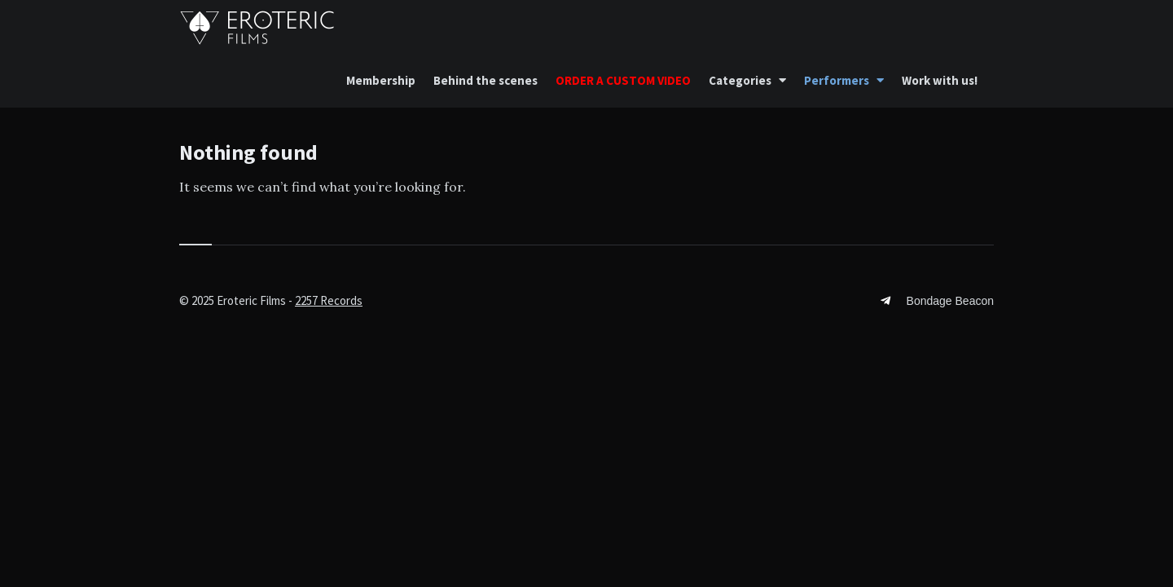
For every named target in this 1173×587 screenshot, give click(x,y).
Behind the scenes (485, 80)
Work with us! (940, 80)
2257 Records (328, 300)
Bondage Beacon (950, 300)
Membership (380, 80)
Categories (740, 80)
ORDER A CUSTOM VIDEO (623, 80)
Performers (836, 80)
